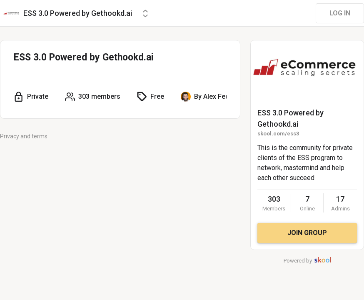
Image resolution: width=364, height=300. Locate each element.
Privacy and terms (23, 136)
